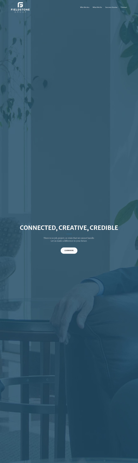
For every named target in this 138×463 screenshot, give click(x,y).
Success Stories (111, 7)
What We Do (97, 7)
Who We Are (84, 7)
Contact (124, 7)
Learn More (69, 250)
